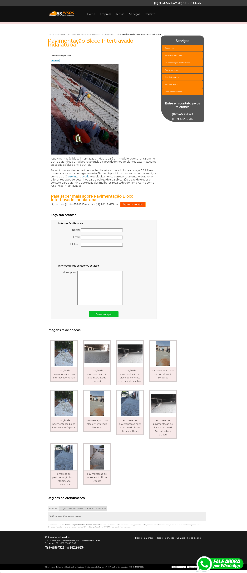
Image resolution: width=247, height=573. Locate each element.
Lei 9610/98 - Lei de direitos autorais (116, 527)
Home (91, 14)
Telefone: (96, 245)
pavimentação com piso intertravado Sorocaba (163, 374)
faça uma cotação (133, 204)
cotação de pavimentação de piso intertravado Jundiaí (97, 376)
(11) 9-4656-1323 (165, 3)
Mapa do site (194, 538)
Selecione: (53, 508)
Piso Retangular (172, 77)
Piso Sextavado (171, 84)
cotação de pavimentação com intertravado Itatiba (64, 374)
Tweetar (55, 60)
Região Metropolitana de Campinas (77, 508)
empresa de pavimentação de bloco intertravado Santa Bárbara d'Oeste (163, 427)
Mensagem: (93, 288)
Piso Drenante (171, 70)
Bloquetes (169, 48)
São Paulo (101, 508)
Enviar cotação (103, 314)
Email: (98, 237)
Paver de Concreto (173, 55)
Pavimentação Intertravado (177, 62)
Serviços (134, 14)
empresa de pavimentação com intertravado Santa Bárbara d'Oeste (130, 426)
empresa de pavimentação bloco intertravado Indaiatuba (63, 479)
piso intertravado (78, 176)
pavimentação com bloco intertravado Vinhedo (97, 424)
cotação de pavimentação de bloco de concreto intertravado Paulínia (130, 376)
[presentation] (78, 256)
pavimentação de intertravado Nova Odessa (97, 477)
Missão (120, 14)
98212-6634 (192, 3)
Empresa (105, 14)
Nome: (97, 230)
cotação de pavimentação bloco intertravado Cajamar (64, 424)
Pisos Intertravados (173, 91)
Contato (150, 14)
